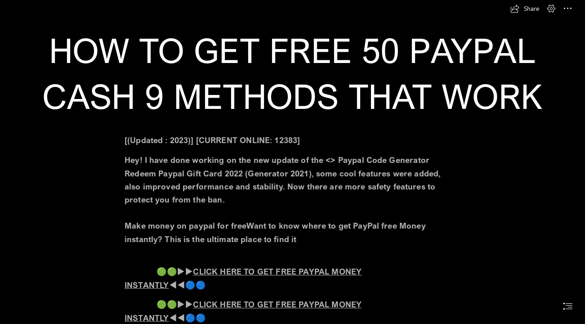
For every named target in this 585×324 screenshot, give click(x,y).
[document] (292, 162)
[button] (525, 8)
